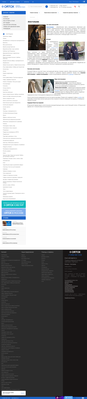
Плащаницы (3, 335)
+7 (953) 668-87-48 (54, 7)
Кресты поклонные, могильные (7, 310)
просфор (57, 90)
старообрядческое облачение (71, 286)
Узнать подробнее (6, 393)
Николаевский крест (69, 290)
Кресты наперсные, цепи (6, 309)
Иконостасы (3, 284)
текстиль (67, 283)
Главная (4, 1)
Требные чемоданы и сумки (7, 370)
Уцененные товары (5, 256)
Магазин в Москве (45, 269)
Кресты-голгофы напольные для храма (9, 307)
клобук (80, 97)
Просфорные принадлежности (7, 351)
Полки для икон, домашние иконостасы (9, 342)
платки (56, 58)
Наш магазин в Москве (9, 24)
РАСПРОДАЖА (4, 254)
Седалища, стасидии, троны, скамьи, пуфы (9, 359)
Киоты (2, 289)
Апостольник (50, 27)
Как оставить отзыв (9, 20)
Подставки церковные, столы (7, 340)
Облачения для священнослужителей (8, 326)
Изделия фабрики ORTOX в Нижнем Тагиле (11, 234)
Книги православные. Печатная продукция (9, 291)
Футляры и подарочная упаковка (7, 377)
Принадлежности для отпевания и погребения (10, 347)
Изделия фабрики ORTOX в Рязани (9, 229)
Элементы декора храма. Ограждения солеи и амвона (10, 390)
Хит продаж (6, 22)
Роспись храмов (4, 353)
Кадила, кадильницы (5, 288)
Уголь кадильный (4, 372)
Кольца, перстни (4, 300)
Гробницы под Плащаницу (6, 269)
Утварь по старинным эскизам (7, 374)
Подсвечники (4, 339)
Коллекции (6, 18)
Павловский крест (69, 288)
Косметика (3, 302)
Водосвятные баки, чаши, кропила (8, 267)
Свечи (2, 355)
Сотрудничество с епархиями (47, 270)
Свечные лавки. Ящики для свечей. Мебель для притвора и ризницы (10, 357)
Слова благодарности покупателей (9, 238)
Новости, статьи (44, 263)
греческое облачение (69, 291)
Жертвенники (4, 279)
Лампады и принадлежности (7, 319)
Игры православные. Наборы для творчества (10, 282)
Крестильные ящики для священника (8, 312)
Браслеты (3, 261)
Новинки (5, 16)
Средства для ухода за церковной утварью (10, 365)
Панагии (3, 330)
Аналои (2, 258)
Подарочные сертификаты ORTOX (8, 337)
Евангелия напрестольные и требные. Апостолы (9, 275)
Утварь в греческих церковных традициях (9, 375)
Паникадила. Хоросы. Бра (6, 332)
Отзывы (5, 218)
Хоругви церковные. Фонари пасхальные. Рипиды (9, 380)
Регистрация (76, 1)
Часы (2, 386)
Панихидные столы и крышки (7, 333)
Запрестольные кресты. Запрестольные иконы (11, 281)
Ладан (2, 318)
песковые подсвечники (70, 287)
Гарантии (43, 265)
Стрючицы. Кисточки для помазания (8, 367)
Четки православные (5, 387)
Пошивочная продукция (6, 344)
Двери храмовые (4, 272)
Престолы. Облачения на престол (8, 346)
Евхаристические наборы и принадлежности (10, 277)
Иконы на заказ (24, 263)
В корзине (78, 398)
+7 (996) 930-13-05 (54, 5)
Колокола (3, 298)
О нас (42, 281)
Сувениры (3, 368)
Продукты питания (5, 349)
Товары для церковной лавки (11, 26)
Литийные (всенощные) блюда (7, 321)
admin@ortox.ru (72, 258)
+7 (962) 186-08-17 (63, 5)
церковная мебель (69, 281)
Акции (42, 261)
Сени (2, 363)
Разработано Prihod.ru (70, 297)
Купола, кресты (4, 316)
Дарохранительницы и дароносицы (8, 270)
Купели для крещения (5, 314)
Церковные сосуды (5, 384)
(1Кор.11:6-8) (54, 47)
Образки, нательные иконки (7, 325)
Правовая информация (46, 279)
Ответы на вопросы (45, 276)
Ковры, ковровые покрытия (7, 293)
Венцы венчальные (5, 263)
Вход (70, 1)
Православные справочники (47, 274)
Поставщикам (44, 267)
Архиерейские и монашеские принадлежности (10, 260)
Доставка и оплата (15, 1)
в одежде (70, 74)
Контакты (26, 1)
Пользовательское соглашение (47, 277)
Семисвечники (4, 361)
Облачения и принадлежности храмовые (9, 328)
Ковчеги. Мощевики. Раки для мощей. (9, 295)
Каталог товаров (13, 12)
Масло (2, 323)
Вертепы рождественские (6, 265)
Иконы (2, 286)
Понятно (23, 393)
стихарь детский (68, 284)
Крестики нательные (5, 303)
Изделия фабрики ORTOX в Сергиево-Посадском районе (17, 223)
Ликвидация (6, 28)
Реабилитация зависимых (46, 272)
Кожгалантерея (4, 296)
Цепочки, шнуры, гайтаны (6, 382)
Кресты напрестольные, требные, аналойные (10, 305)
